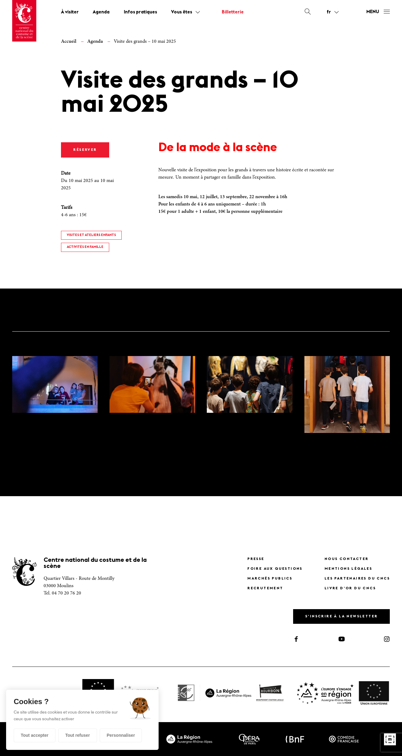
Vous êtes (181, 12)
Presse (255, 559)
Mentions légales (348, 569)
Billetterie (233, 12)
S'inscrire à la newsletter (341, 616)
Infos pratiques (140, 12)
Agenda (101, 12)
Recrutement (265, 588)
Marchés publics (269, 578)
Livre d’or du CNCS (350, 588)
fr (329, 12)
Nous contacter (347, 559)
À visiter (70, 12)
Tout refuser (77, 735)
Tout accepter (34, 735)
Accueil (68, 41)
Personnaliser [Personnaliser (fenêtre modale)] (121, 735)
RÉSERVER (85, 150)
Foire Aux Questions (275, 569)
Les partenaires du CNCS (357, 578)
